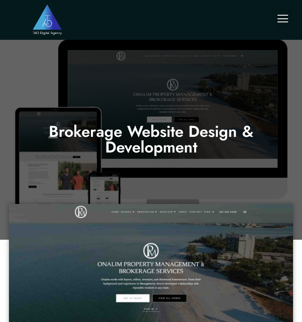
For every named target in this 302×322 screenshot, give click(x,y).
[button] (283, 19)
